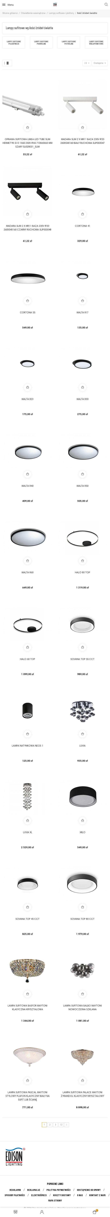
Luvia (82, 746)
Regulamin (15, 1189)
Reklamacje (33, 1189)
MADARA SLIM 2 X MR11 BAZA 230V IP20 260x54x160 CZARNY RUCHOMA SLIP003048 (27, 228)
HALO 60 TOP (27, 659)
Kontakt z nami (97, 1195)
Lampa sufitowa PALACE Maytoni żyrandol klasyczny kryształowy (82, 1094)
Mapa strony (55, 1200)
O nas (80, 1195)
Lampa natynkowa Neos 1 (27, 746)
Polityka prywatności (59, 1189)
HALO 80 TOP (82, 573)
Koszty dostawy (62, 1195)
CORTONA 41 (82, 226)
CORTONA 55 (27, 313)
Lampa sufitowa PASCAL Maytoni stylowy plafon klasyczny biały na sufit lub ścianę (28, 1096)
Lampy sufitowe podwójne (41, 42)
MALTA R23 (27, 399)
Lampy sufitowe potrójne (69, 42)
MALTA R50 (82, 486)
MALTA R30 (82, 399)
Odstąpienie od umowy (89, 1189)
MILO (82, 832)
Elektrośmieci (39, 1195)
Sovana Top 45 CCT (27, 919)
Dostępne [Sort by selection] (99, 63)
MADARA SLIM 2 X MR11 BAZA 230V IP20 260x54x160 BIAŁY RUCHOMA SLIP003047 (82, 141)
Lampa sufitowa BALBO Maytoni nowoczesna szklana (82, 1008)
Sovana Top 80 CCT (82, 919)
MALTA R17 (82, 313)
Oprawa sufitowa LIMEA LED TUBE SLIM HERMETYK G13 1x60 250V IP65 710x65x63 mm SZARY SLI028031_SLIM (27, 143)
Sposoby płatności (15, 1195)
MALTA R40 (27, 486)
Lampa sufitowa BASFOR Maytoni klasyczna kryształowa (27, 1008)
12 (61, 1125)
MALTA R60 (27, 573)
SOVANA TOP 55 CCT (82, 659)
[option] (14, 42)
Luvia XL (27, 832)
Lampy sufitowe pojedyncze (14, 42)
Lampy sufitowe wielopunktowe (96, 42)
